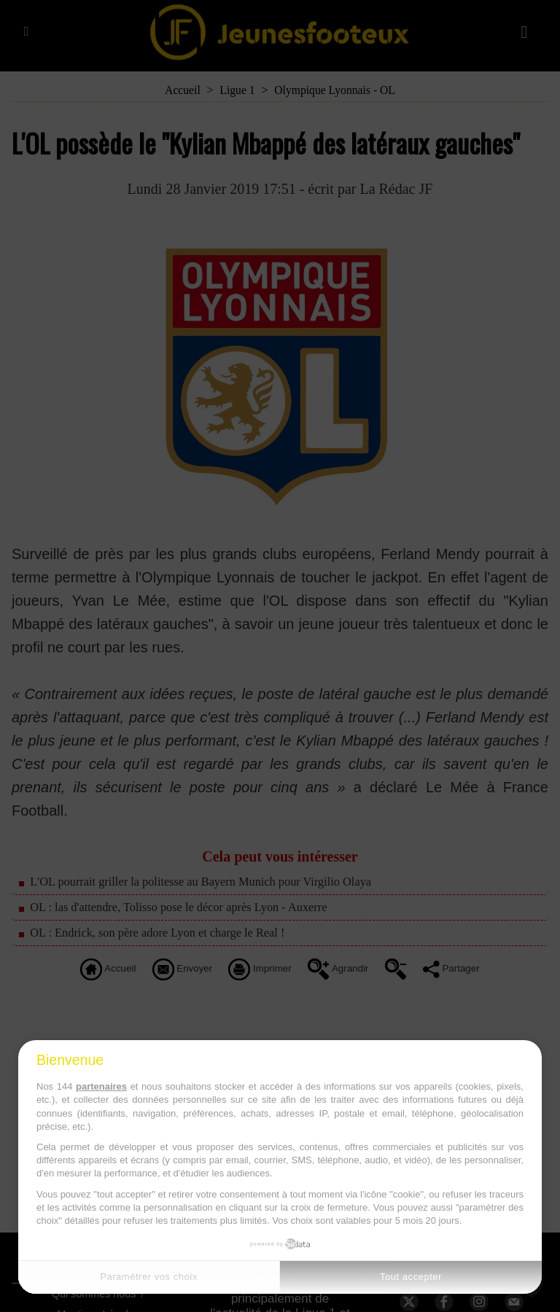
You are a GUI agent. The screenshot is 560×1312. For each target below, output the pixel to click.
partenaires (101, 1086)
